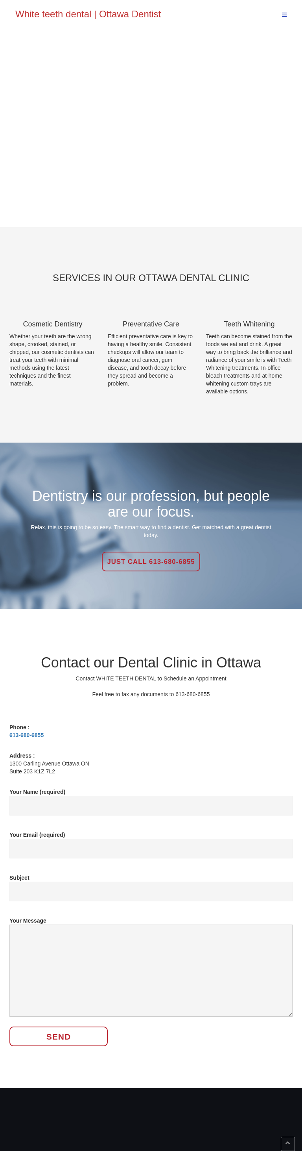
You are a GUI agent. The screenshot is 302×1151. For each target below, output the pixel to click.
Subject (151, 885)
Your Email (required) (151, 842)
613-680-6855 (26, 735)
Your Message (151, 967)
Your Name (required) (151, 799)
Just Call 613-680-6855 (151, 561)
